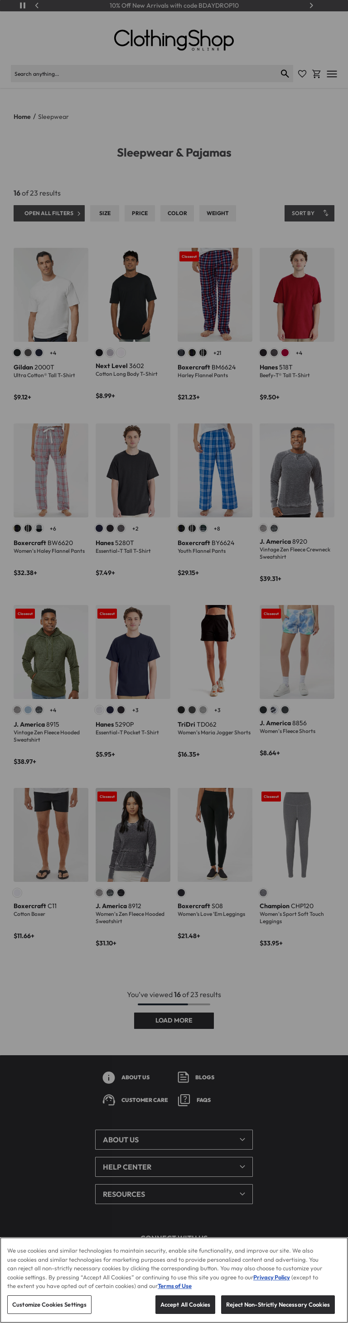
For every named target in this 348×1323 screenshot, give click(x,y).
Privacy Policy (271, 1287)
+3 (135, 710)
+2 (135, 528)
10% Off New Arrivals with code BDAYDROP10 (174, 6)
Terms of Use (175, 1296)
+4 (53, 352)
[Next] (311, 5)
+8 (217, 528)
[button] (174, 1139)
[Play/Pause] (22, 5)
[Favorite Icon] (302, 74)
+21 (217, 352)
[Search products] (144, 73)
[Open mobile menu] (332, 74)
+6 (53, 528)
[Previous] (37, 5)
